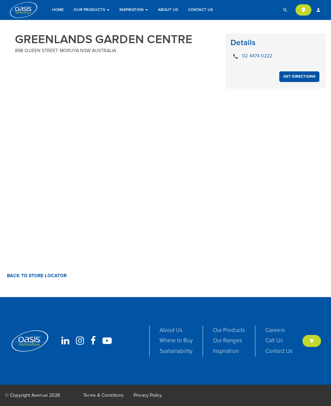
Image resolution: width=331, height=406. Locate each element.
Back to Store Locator (36, 276)
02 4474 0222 (251, 56)
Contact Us (200, 10)
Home (58, 10)
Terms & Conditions (103, 395)
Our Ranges (227, 341)
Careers (275, 330)
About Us (168, 10)
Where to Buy (176, 341)
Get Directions (299, 77)
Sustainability (176, 351)
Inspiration (133, 10)
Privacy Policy (148, 395)
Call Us (274, 341)
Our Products (91, 10)
